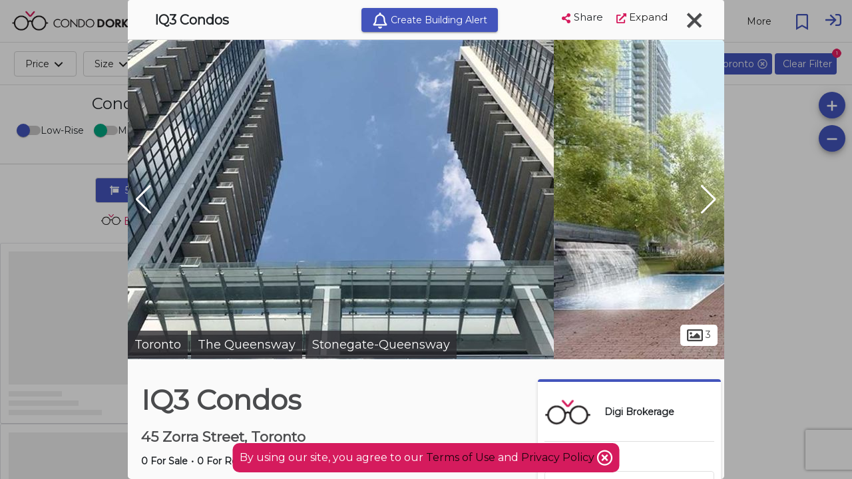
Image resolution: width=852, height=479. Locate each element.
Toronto (157, 344)
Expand (642, 17)
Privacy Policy (559, 457)
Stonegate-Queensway (381, 344)
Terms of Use (460, 457)
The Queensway (247, 344)
